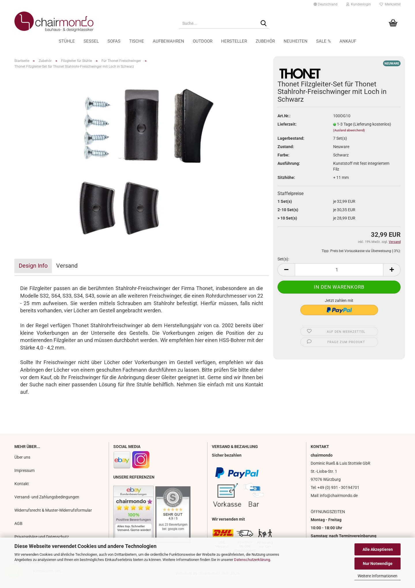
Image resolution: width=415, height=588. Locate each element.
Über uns (22, 457)
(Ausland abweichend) (349, 130)
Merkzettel (390, 4)
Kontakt (21, 483)
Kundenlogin (358, 4)
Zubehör (265, 41)
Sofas (113, 41)
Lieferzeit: (287, 124)
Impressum (24, 470)
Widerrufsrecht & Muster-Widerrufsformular (53, 510)
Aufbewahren (168, 41)
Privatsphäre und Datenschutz (41, 536)
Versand (67, 265)
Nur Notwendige (378, 563)
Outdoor (202, 41)
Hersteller (234, 41)
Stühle (67, 41)
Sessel (91, 41)
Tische (136, 41)
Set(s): (283, 259)
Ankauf (347, 41)
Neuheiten (296, 41)
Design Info (33, 265)
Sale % (323, 41)
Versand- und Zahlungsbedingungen (46, 497)
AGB (18, 523)
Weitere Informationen (377, 576)
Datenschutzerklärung (252, 559)
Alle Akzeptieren (378, 549)
